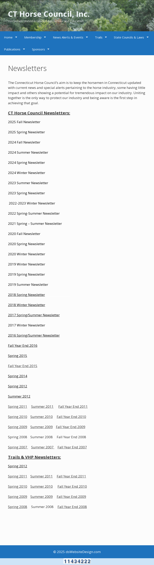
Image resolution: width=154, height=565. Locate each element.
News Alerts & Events (68, 37)
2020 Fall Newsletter (24, 233)
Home (8, 37)
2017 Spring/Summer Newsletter (34, 315)
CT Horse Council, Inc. (56, 13)
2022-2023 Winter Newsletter (32, 203)
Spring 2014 (17, 376)
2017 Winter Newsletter (26, 325)
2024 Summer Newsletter (28, 152)
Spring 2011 (17, 406)
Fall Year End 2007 (72, 447)
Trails (98, 37)
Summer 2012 (19, 396)
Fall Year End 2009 (70, 426)
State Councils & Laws (129, 37)
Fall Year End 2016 (22, 345)
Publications (12, 49)
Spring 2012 (17, 466)
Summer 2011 (42, 406)
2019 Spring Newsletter (26, 274)
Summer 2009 (41, 426)
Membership (33, 37)
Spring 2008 (17, 506)
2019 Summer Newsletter (28, 284)
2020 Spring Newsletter (26, 244)
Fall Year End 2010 (71, 416)
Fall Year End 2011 (73, 406)
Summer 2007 (42, 447)
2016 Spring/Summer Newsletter (34, 335)
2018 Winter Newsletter (26, 305)
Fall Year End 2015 (22, 366)
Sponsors (38, 49)
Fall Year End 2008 (72, 506)
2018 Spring (17, 294)
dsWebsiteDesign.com (83, 551)
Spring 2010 (17, 416)
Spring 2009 (17, 426)
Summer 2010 (41, 416)
